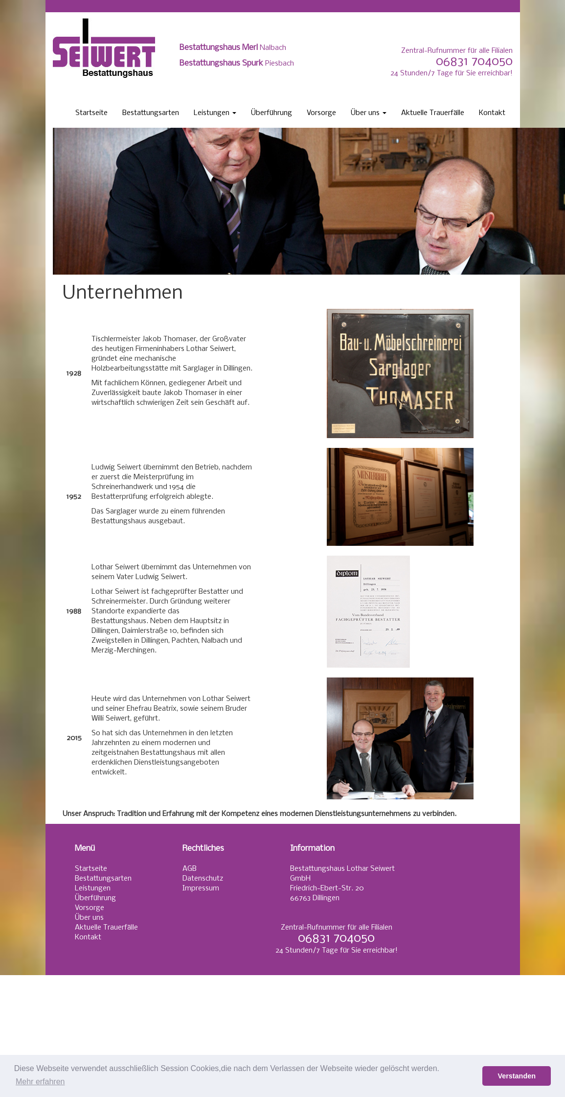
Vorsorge (321, 113)
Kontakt (492, 113)
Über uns (368, 113)
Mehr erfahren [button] (40, 1081)
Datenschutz (202, 879)
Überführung (271, 113)
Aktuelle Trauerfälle (432, 113)
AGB (189, 869)
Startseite (91, 113)
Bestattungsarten (150, 113)
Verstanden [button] (516, 1076)
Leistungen (215, 113)
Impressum (200, 888)
